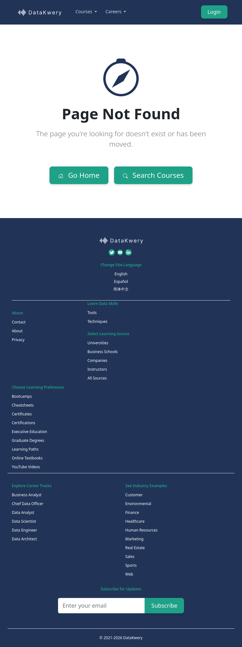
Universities (98, 343)
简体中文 (121, 289)
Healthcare (135, 521)
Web (129, 574)
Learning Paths (25, 449)
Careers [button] (114, 11)
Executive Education (29, 431)
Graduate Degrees (28, 440)
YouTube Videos (26, 467)
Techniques (98, 321)
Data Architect (24, 539)
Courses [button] (85, 11)
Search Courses (153, 175)
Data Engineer (24, 530)
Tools (92, 312)
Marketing (134, 539)
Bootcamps (22, 396)
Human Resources (141, 530)
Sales (130, 556)
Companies (97, 360)
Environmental (138, 503)
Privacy (18, 339)
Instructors (97, 369)
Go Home (79, 175)
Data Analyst (23, 512)
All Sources (97, 378)
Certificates (22, 414)
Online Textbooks (27, 458)
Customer (134, 495)
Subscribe (164, 605)
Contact (19, 322)
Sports (131, 565)
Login (214, 11)
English (121, 274)
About (17, 331)
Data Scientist (24, 521)
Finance (132, 512)
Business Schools (103, 351)
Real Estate (135, 547)
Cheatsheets (23, 405)
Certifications (23, 422)
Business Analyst (27, 495)
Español (121, 281)
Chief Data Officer (27, 503)
